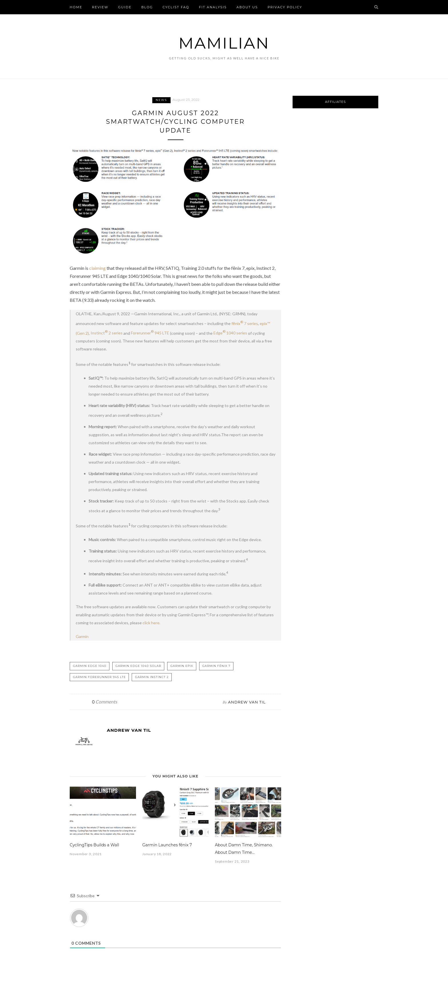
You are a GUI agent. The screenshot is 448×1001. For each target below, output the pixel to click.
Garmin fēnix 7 (216, 666)
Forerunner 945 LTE (150, 332)
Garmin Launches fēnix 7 (167, 845)
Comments (104, 701)
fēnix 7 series (244, 323)
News (161, 100)
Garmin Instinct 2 (152, 677)
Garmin (82, 636)
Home (76, 7)
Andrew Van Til (246, 702)
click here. (151, 622)
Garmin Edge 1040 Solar (138, 666)
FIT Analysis (213, 7)
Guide (125, 7)
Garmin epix (181, 666)
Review (100, 7)
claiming (97, 268)
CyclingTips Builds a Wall (94, 845)
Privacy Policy (284, 7)
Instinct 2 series (107, 332)
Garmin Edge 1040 (89, 666)
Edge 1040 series (230, 332)
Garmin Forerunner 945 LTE (99, 677)
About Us (247, 7)
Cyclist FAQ (176, 7)
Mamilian (224, 43)
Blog (147, 7)
